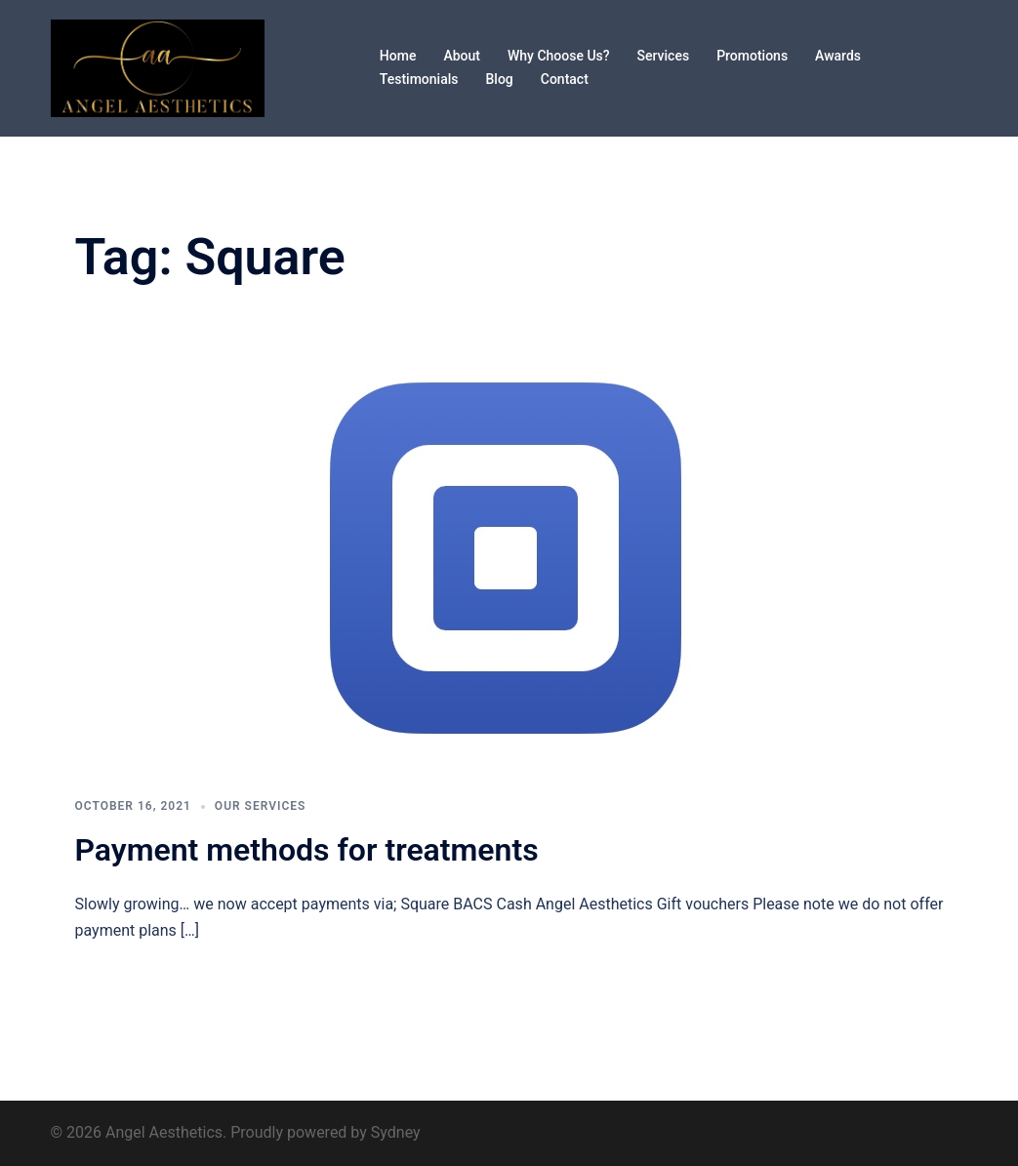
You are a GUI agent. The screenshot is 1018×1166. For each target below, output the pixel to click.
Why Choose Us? (559, 55)
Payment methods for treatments (307, 849)
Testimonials (419, 79)
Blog (498, 79)
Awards (838, 55)
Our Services (260, 806)
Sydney (396, 1132)
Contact (565, 79)
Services (663, 55)
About (461, 55)
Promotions (752, 55)
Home (398, 55)
